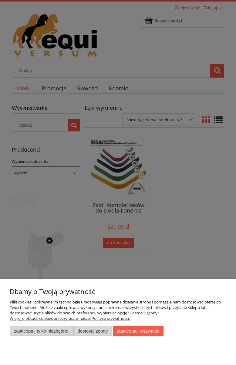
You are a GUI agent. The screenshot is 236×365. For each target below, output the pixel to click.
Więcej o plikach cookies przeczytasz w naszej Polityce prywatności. (70, 318)
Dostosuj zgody (92, 330)
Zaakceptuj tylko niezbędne (41, 330)
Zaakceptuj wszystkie (138, 330)
